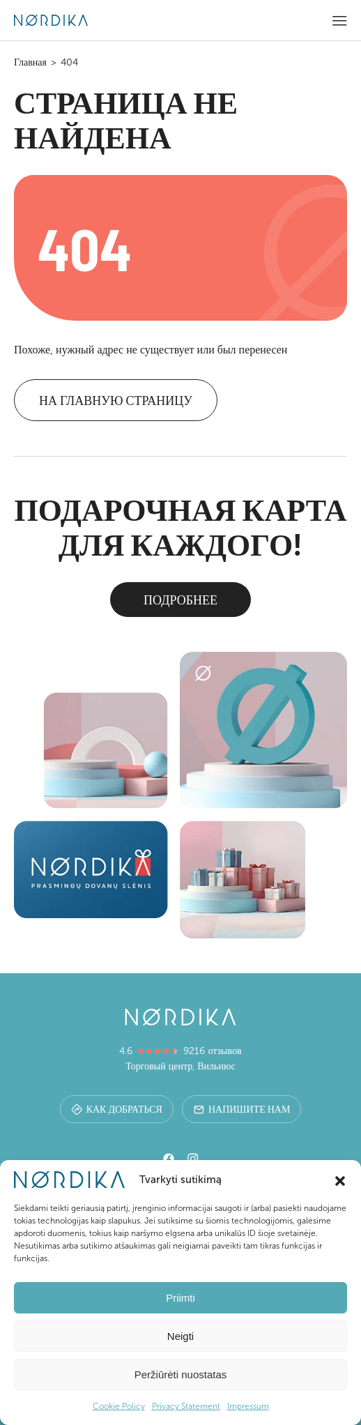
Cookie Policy (119, 1406)
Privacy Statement (186, 1406)
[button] (340, 1180)
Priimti (180, 1298)
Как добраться (116, 1109)
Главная (30, 62)
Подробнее (180, 599)
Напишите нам (241, 1109)
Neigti (180, 1336)
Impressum (248, 1406)
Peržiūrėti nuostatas (181, 1374)
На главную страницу (115, 400)
